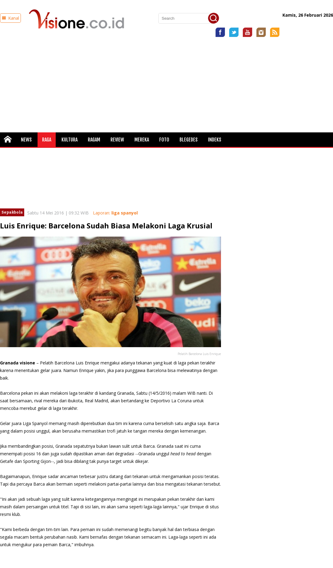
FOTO (164, 140)
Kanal (10, 18)
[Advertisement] (166, 82)
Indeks (214, 140)
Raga (46, 140)
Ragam (94, 140)
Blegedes (189, 140)
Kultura (69, 140)
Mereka (141, 140)
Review (117, 140)
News (26, 140)
